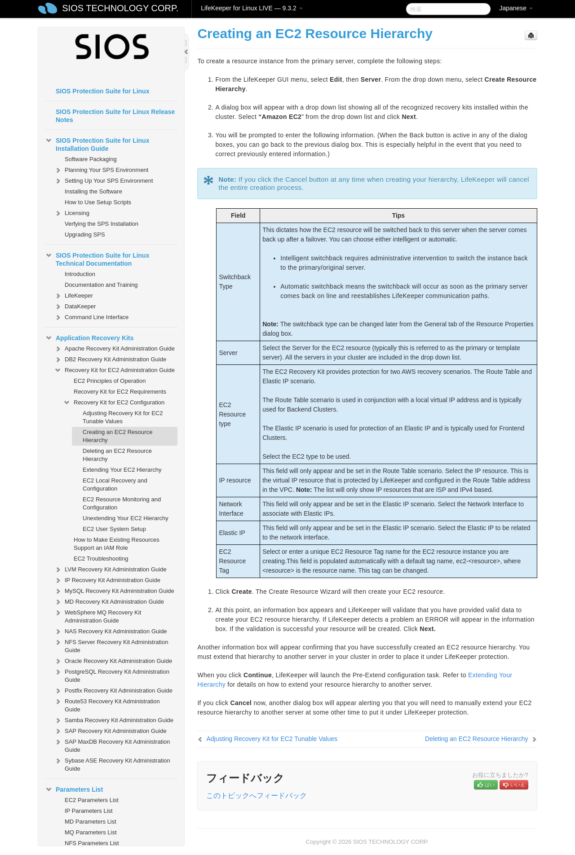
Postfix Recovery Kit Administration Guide (113, 690)
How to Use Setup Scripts (98, 202)
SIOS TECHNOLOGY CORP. (120, 8)
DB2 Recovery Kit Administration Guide (110, 359)
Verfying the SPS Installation (101, 223)
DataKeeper (75, 306)
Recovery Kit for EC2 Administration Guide (114, 370)
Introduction (80, 274)
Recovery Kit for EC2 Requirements (120, 391)
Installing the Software (93, 191)
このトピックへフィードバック (256, 795)
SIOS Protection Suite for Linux (102, 91)
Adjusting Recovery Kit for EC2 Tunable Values (123, 417)
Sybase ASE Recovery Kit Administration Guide (112, 763)
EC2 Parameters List (92, 800)
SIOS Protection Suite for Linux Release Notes (115, 115)
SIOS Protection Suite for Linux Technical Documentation (97, 258)
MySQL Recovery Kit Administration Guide (114, 591)
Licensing (71, 213)
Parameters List (74, 789)
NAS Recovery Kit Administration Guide (110, 631)
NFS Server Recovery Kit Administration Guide (111, 645)
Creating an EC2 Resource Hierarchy (117, 436)
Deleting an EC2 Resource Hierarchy (117, 454)
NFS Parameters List (92, 843)
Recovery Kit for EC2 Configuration (113, 402)
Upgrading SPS (85, 234)
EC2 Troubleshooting (101, 558)
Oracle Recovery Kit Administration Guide (113, 661)
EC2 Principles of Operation (110, 380)
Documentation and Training (101, 284)
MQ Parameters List (91, 832)
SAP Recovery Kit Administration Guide (110, 731)
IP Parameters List (89, 810)
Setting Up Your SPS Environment (103, 180)
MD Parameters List (90, 821)
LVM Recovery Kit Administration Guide (110, 569)
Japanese (516, 8)
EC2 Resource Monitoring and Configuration (122, 503)
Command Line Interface (91, 317)
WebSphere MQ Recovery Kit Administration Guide (97, 615)
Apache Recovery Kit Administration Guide (114, 348)
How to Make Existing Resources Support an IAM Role (116, 543)
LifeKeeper (73, 295)
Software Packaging (91, 159)
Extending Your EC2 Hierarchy (122, 469)
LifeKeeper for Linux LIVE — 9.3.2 (251, 8)
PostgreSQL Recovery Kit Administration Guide (111, 674)
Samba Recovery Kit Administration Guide (113, 720)
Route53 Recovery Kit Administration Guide (107, 704)
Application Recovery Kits (89, 338)
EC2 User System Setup (114, 529)
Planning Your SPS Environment (101, 170)
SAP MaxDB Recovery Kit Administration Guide (112, 745)
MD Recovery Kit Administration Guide (109, 601)
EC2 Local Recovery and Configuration (115, 484)
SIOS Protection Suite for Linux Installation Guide (97, 143)
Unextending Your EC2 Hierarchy (125, 518)
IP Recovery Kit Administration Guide (107, 580)
